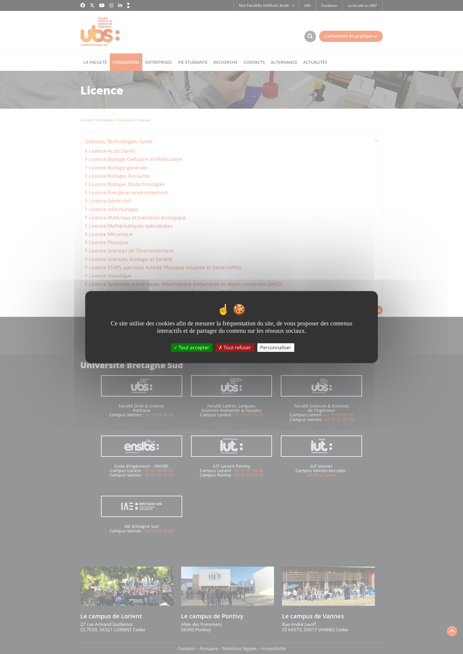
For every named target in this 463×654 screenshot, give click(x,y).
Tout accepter (191, 347)
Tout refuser (235, 347)
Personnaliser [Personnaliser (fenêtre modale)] (275, 347)
